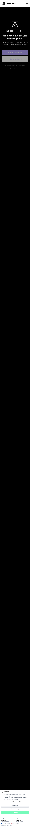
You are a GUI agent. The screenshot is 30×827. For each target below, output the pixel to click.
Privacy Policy (11, 801)
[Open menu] (27, 3)
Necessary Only (15, 808)
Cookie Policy (20, 801)
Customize (15, 805)
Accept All (15, 812)
